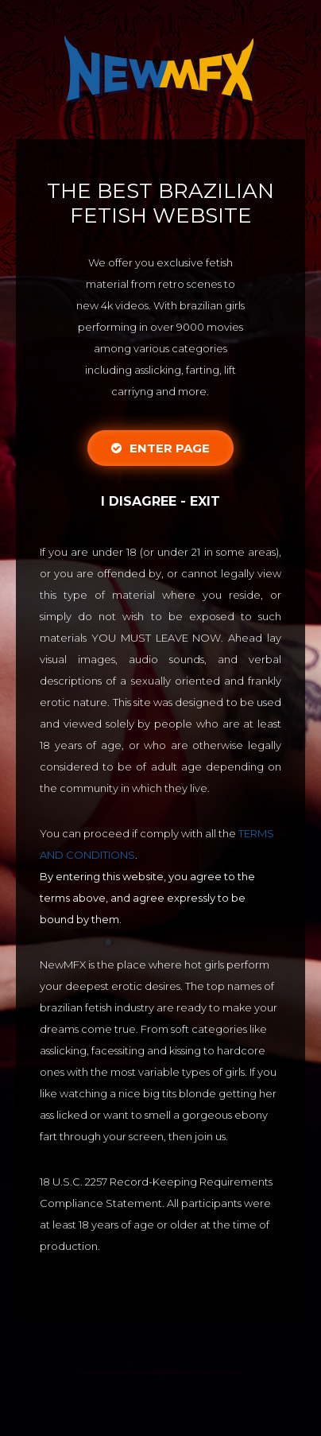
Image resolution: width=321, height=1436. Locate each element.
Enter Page (160, 448)
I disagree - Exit (160, 501)
